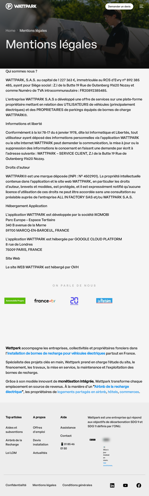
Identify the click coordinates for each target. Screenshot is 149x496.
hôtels (113, 392)
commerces (129, 392)
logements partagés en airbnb (81, 392)
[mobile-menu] (140, 6)
